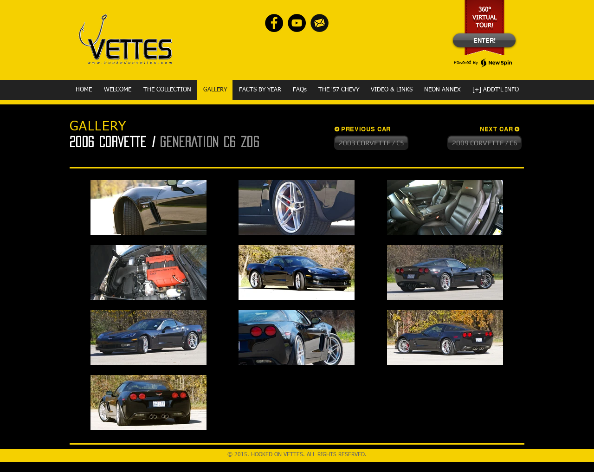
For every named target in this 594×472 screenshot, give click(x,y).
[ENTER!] (484, 40)
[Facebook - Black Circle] (274, 23)
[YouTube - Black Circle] (297, 23)
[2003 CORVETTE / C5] (371, 143)
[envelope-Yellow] (319, 23)
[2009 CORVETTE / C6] (484, 143)
